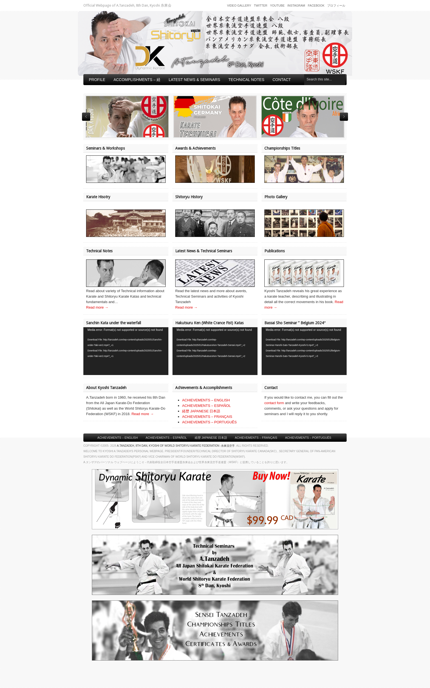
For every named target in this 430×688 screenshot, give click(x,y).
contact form (274, 403)
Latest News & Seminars (194, 79)
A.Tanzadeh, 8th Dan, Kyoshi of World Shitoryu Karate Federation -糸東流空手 (176, 445)
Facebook (316, 5)
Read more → (97, 307)
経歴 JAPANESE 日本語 (201, 411)
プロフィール (336, 5)
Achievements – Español (166, 437)
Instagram (296, 5)
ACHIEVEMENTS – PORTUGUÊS (209, 422)
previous (86, 117)
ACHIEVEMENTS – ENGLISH (206, 400)
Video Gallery (239, 5)
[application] (125, 351)
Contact (282, 79)
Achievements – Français (256, 437)
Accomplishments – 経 (137, 79)
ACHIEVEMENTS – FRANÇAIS (207, 417)
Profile (97, 79)
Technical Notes (246, 79)
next (344, 117)
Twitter (260, 5)
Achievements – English (117, 437)
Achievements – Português (308, 437)
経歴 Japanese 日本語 (211, 437)
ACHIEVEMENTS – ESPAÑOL (206, 406)
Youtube (277, 5)
